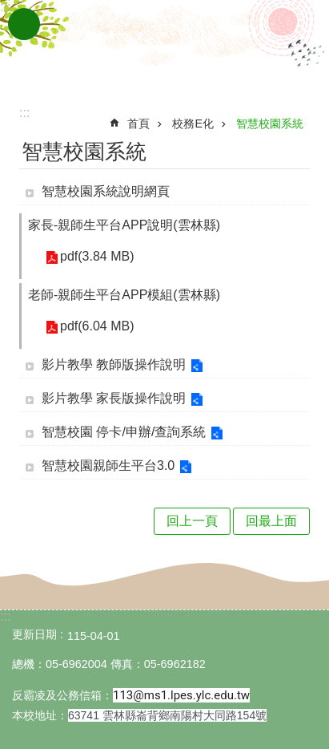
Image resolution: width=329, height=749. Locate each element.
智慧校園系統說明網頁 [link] (106, 191)
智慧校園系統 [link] (269, 123)
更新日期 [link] (34, 634)
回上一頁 (192, 521)
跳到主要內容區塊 (8, 8)
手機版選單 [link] (24, 24)
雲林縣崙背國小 (165, 46)
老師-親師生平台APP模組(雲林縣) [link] (124, 295)
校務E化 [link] (193, 123)
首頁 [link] (138, 123)
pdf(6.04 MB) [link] (97, 326)
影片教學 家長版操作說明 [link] (114, 398)
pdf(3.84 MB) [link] (97, 256)
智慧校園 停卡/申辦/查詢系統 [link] (124, 432)
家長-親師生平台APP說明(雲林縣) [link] (124, 225)
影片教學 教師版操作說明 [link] (114, 364)
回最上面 (271, 521)
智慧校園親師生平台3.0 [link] (108, 465)
